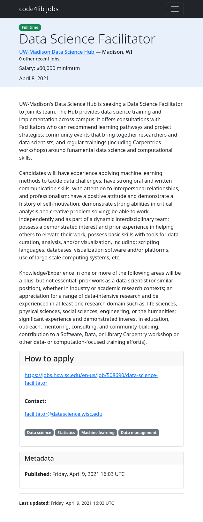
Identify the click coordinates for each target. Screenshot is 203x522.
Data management (139, 432)
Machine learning (98, 432)
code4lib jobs (39, 8)
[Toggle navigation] (175, 9)
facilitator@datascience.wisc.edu (63, 413)
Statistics (66, 432)
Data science (39, 432)
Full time (30, 27)
